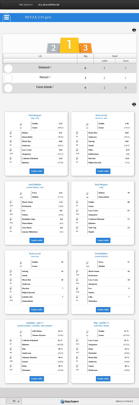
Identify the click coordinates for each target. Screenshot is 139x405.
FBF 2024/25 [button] (26, 4)
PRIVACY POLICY (124, 401)
